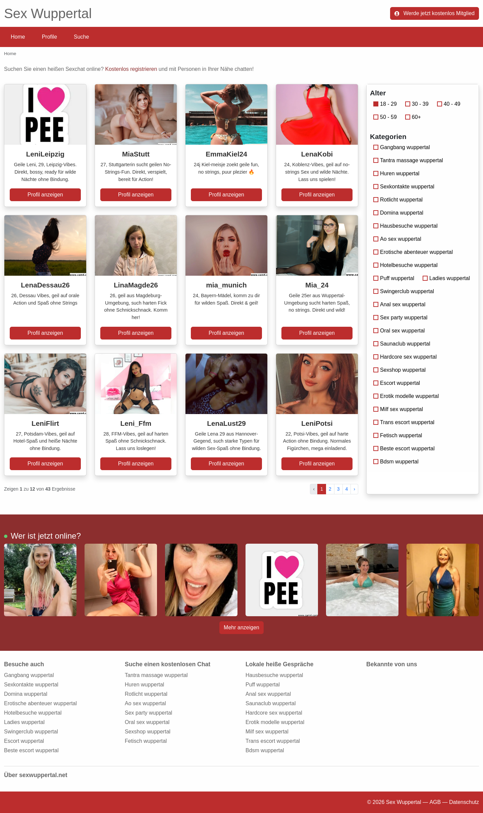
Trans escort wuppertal (403, 422)
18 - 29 (385, 104)
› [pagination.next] (354, 489)
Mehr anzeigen (241, 627)
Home (18, 37)
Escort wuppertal (396, 383)
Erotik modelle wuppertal (406, 396)
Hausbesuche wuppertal (405, 226)
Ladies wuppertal (446, 278)
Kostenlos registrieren (131, 69)
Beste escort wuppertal (404, 448)
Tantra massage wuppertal (408, 160)
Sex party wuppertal (400, 317)
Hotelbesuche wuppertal (405, 265)
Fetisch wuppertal (397, 435)
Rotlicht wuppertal (398, 199)
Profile (49, 37)
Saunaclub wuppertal (401, 344)
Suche (81, 37)
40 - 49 (449, 104)
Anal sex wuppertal (399, 304)
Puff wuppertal (393, 278)
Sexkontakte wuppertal (403, 186)
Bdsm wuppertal (396, 461)
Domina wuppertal (398, 213)
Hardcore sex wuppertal (405, 357)
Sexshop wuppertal (399, 370)
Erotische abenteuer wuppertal (413, 252)
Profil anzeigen (45, 194)
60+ (413, 117)
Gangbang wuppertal (401, 147)
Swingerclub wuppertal (403, 291)
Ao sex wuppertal (397, 239)
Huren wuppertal (396, 173)
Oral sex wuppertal (399, 330)
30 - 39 (417, 104)
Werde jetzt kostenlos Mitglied (434, 13)
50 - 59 (385, 117)
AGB (435, 802)
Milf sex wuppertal (398, 409)
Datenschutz (464, 802)
